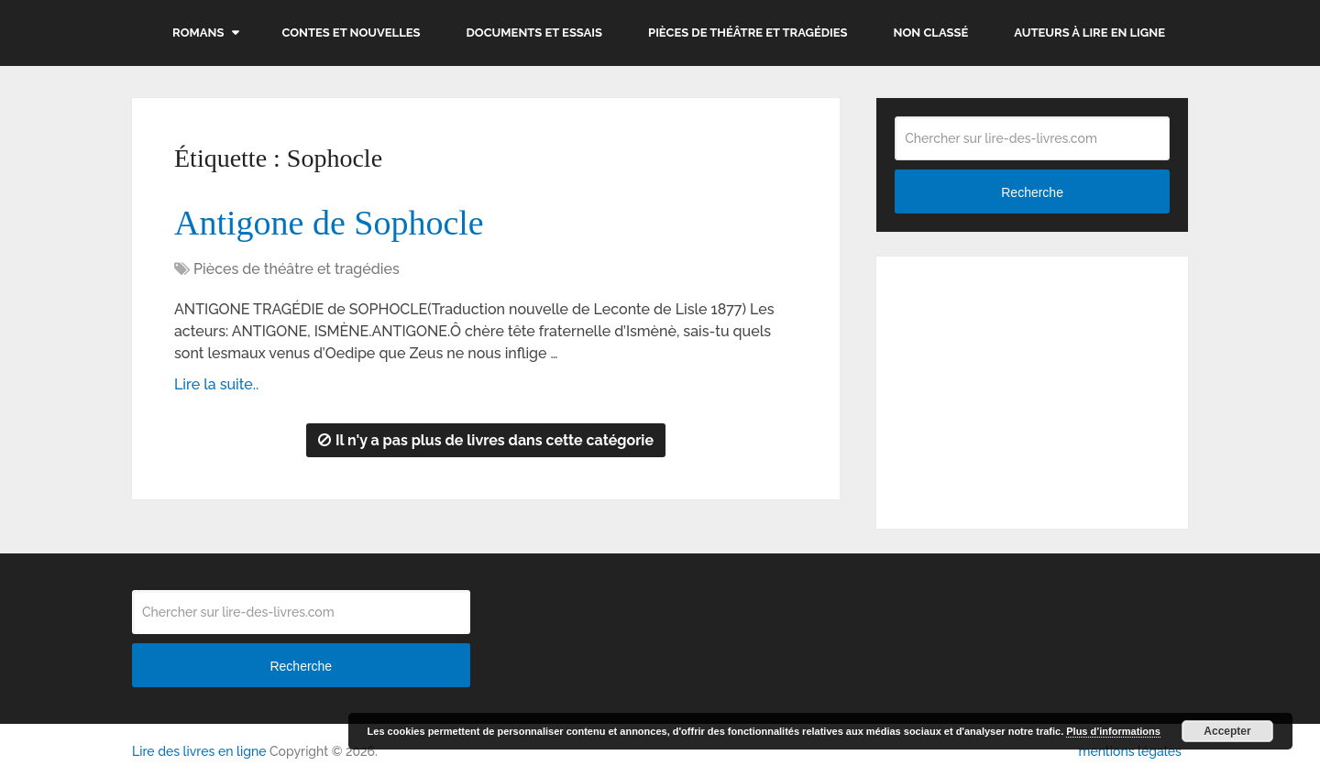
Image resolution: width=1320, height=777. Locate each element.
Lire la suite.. (216, 384)
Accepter (1227, 731)
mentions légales (1129, 751)
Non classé (931, 32)
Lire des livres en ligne (199, 751)
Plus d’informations (1113, 731)
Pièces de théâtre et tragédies (748, 32)
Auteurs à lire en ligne (1089, 32)
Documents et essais (535, 32)
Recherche (1032, 192)
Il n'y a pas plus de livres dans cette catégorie (486, 440)
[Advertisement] (1032, 389)
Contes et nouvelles (350, 32)
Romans (198, 32)
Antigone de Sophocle (329, 222)
